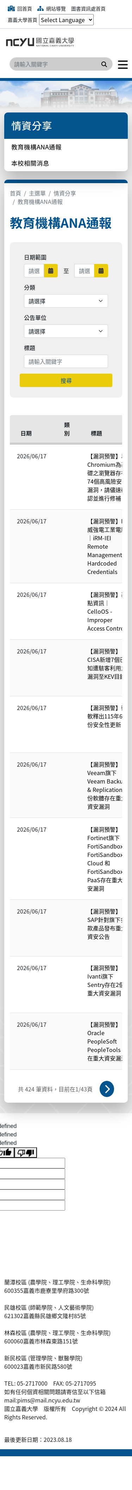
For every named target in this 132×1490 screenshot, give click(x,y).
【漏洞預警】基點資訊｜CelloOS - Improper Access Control (107, 611)
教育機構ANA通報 (36, 146)
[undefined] (25, 1152)
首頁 (15, 193)
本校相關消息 (30, 163)
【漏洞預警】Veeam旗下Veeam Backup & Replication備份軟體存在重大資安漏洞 (107, 785)
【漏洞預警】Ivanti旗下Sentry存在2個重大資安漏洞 (106, 980)
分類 (29, 287)
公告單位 (35, 317)
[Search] (61, 64)
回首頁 (20, 8)
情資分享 (65, 193)
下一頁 (107, 1089)
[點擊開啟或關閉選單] (120, 64)
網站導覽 (51, 8)
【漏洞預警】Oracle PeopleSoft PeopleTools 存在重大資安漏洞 (107, 1041)
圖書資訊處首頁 (88, 8)
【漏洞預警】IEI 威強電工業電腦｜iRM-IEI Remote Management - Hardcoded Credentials (107, 546)
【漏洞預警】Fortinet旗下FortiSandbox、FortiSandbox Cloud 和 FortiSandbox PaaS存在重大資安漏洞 (108, 858)
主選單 (37, 193)
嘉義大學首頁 (22, 19)
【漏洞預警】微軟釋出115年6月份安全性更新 (107, 716)
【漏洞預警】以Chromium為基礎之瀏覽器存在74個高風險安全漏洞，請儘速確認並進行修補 (107, 477)
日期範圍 (35, 257)
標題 (29, 347)
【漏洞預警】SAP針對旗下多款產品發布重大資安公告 (107, 924)
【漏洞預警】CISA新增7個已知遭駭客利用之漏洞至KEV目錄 (107, 664)
